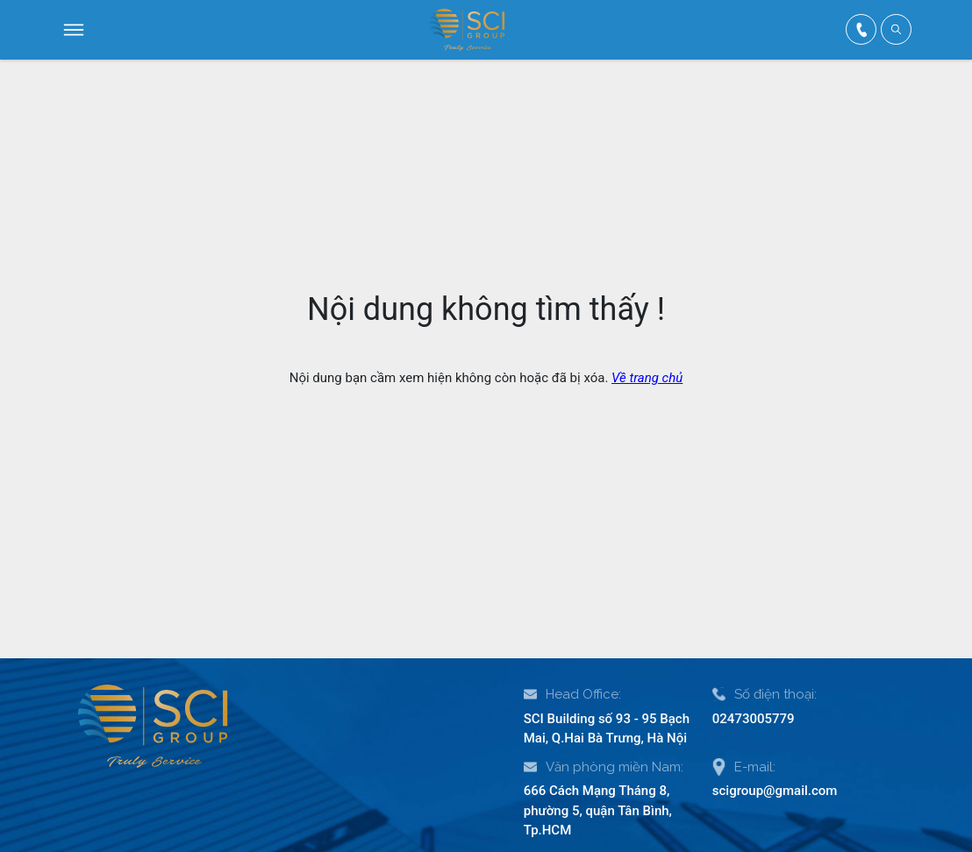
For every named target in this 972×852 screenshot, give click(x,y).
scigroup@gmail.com (775, 791)
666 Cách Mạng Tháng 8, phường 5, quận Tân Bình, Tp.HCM (598, 810)
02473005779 (753, 719)
